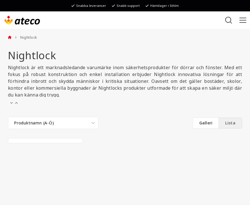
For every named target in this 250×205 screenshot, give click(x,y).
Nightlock (26, 37)
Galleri (206, 123)
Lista (230, 123)
